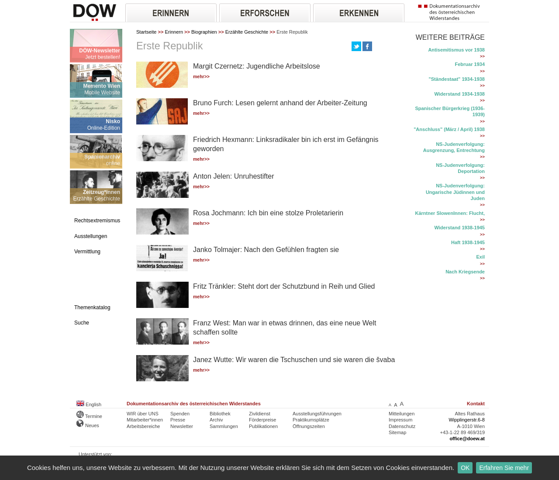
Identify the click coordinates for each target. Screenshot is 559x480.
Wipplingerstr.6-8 (467, 419)
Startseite (146, 32)
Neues (87, 425)
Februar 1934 (470, 64)
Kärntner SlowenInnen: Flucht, (450, 213)
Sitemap (397, 432)
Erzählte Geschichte (246, 32)
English (88, 404)
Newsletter (181, 426)
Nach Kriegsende (465, 271)
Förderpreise (262, 419)
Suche (81, 323)
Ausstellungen (90, 236)
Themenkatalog (92, 307)
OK (465, 467)
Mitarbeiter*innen (145, 419)
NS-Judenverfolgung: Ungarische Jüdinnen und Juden (455, 192)
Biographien (204, 32)
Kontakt (476, 403)
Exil (480, 256)
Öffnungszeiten (309, 426)
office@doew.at (467, 438)
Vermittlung (87, 252)
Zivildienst (259, 413)
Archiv (216, 419)
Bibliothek (220, 413)
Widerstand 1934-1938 (460, 94)
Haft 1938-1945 (468, 242)
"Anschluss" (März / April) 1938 (449, 129)
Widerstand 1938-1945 (460, 227)
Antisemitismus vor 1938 (456, 49)
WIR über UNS (143, 413)
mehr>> (201, 76)
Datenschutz (402, 426)
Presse (177, 419)
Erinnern (174, 32)
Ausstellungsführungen (317, 413)
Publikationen (263, 426)
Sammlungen (224, 426)
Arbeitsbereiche (143, 426)
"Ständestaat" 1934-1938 (457, 79)
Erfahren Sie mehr (504, 467)
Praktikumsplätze (311, 419)
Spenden (180, 413)
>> (482, 56)
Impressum (400, 419)
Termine (89, 416)
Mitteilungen (401, 413)
